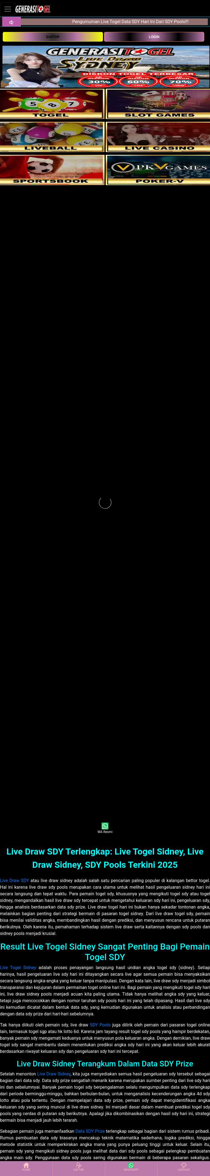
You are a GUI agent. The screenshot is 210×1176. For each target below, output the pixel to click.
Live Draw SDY (14, 880)
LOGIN (154, 37)
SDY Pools (100, 1025)
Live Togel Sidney (18, 967)
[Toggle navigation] (7, 9)
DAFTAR (52, 37)
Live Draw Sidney (53, 1074)
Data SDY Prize (90, 1131)
